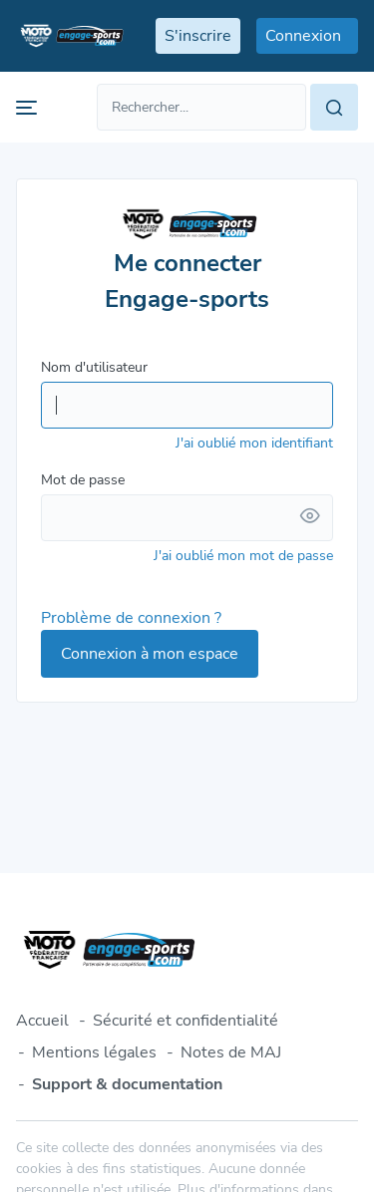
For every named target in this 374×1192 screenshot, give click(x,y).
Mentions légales (94, 1052)
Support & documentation (127, 1084)
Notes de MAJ (231, 1052)
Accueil (42, 1021)
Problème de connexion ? (131, 618)
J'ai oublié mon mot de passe (243, 555)
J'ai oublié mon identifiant (254, 443)
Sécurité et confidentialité (185, 1021)
